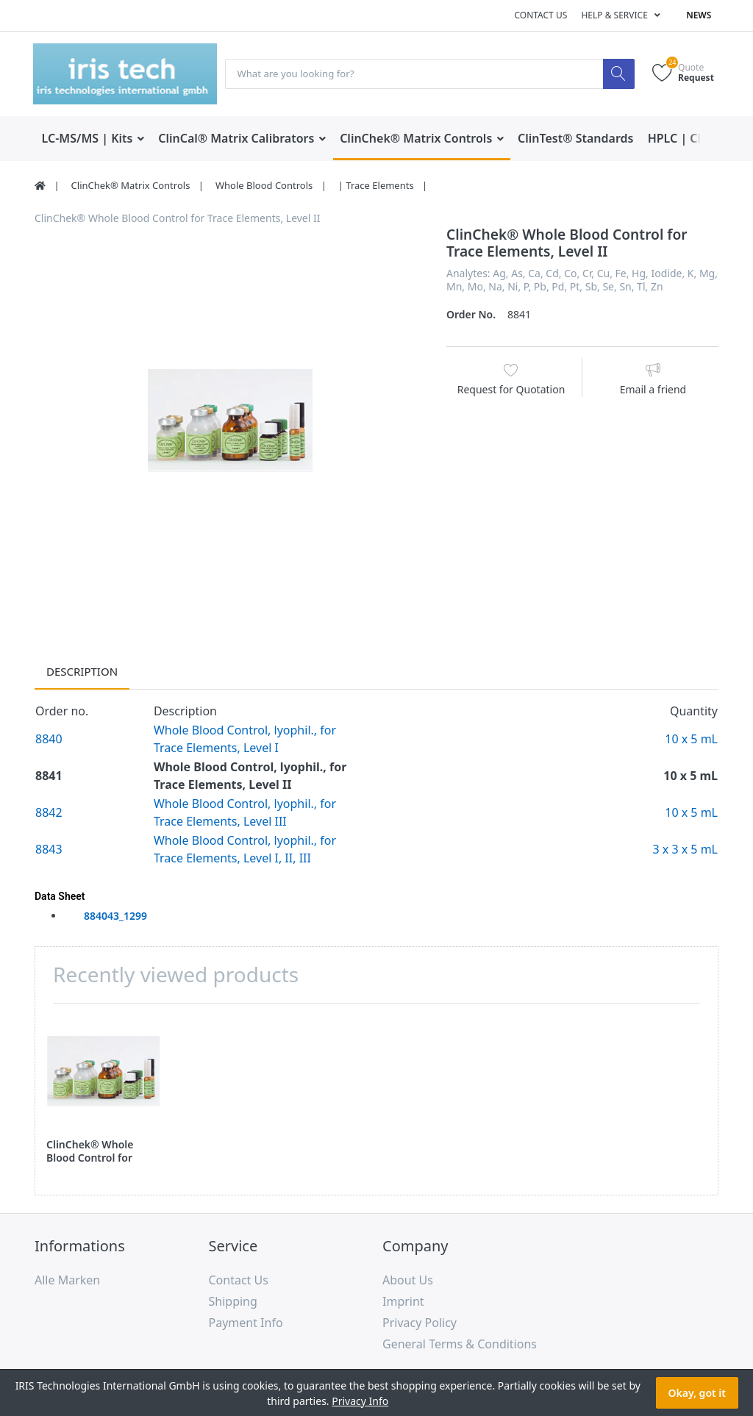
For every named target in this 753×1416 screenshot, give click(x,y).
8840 (49, 740)
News (698, 15)
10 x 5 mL (691, 740)
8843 (49, 850)
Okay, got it (697, 1393)
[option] (229, 421)
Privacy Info (360, 1401)
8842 (49, 813)
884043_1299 (115, 916)
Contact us (540, 15)
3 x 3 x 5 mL (685, 850)
